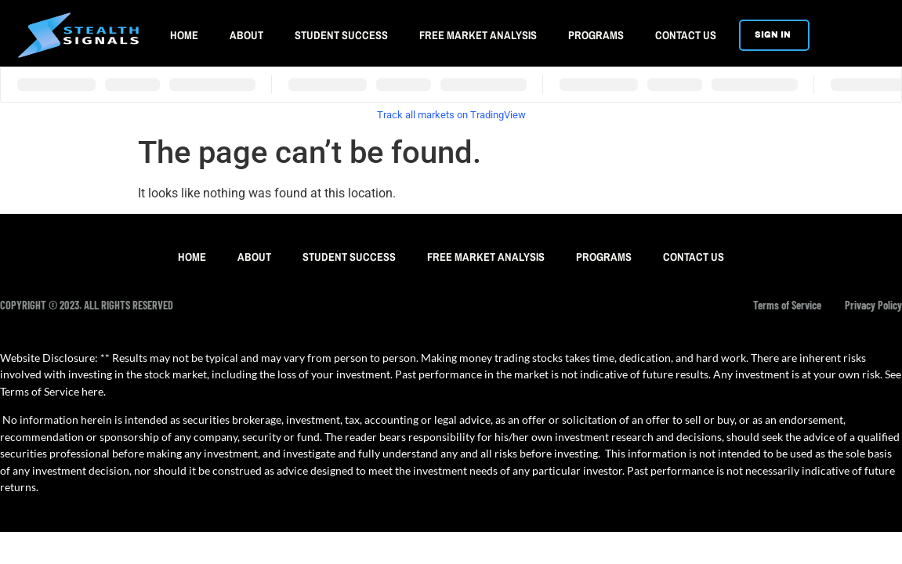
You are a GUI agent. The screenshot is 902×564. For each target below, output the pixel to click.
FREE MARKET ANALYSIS (478, 34)
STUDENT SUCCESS (341, 34)
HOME (184, 34)
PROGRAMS (596, 34)
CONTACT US (685, 34)
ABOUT (246, 34)
